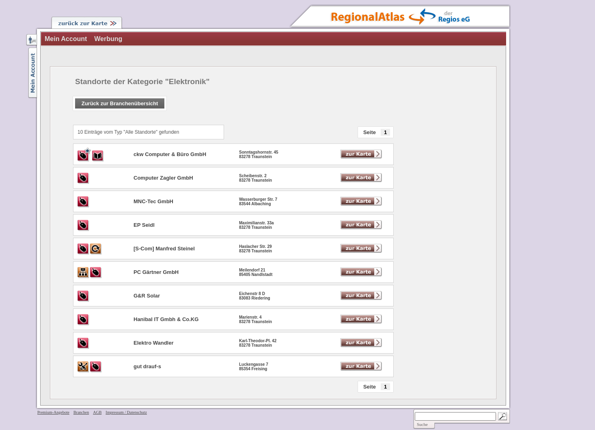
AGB (97, 412)
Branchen (81, 412)
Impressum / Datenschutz (126, 412)
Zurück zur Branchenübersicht (120, 103)
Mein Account (66, 38)
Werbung (108, 38)
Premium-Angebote (53, 412)
